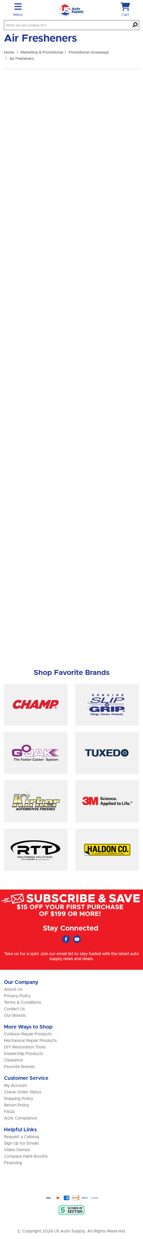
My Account (15, 1085)
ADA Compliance (20, 1118)
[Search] (135, 25)
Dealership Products (23, 1054)
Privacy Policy (17, 996)
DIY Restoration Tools (25, 1047)
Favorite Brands (19, 1067)
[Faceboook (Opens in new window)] (66, 939)
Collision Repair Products (28, 1034)
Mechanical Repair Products (30, 1041)
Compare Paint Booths (26, 1156)
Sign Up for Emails (21, 1143)
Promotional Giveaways (89, 52)
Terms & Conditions (22, 1002)
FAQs (9, 1112)
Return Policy (16, 1105)
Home (9, 52)
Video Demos (17, 1150)
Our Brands (15, 1015)
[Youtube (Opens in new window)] (77, 939)
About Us (13, 989)
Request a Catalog (21, 1137)
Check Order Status (22, 1092)
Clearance (13, 1060)
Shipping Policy (18, 1099)
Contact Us (14, 1009)
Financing (13, 1163)
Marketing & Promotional (42, 52)
